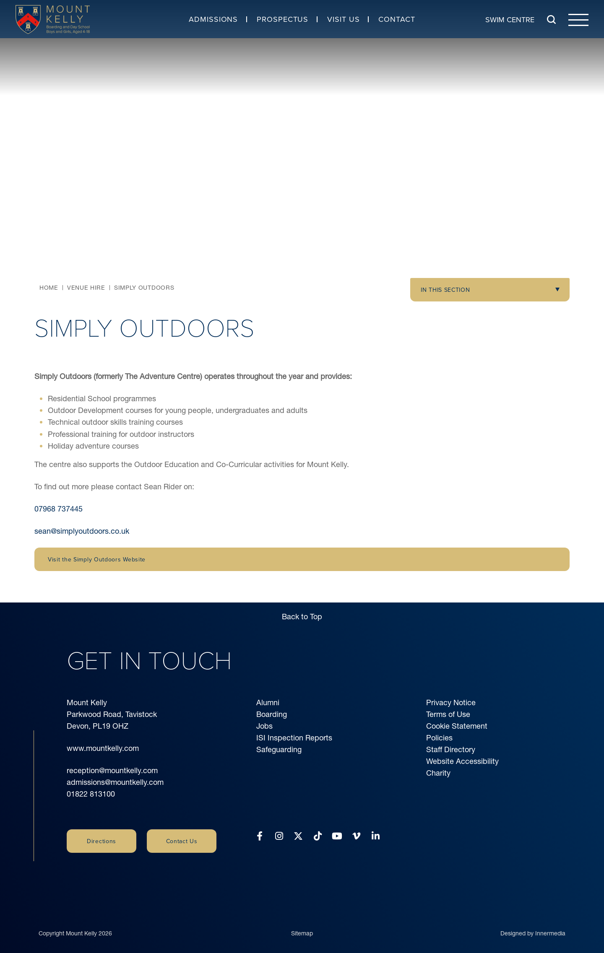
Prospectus (282, 19)
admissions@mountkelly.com (115, 782)
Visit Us (343, 19)
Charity (438, 773)
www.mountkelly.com (103, 748)
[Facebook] (260, 836)
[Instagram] (279, 836)
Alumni (267, 702)
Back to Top (302, 616)
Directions (101, 841)
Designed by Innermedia (532, 925)
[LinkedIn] (376, 836)
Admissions (213, 19)
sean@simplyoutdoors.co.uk (81, 531)
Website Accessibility (462, 761)
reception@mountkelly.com (112, 770)
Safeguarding (279, 749)
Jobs (264, 726)
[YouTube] (337, 836)
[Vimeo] (356, 836)
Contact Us (182, 841)
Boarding (271, 714)
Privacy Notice (451, 702)
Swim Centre (509, 19)
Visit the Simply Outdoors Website (97, 559)
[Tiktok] (318, 836)
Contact (396, 19)
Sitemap (302, 925)
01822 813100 (91, 794)
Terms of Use (448, 714)
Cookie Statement (456, 726)
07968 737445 (58, 509)
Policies (439, 738)
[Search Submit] (551, 19)
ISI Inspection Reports (294, 738)
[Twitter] (298, 836)
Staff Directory (450, 749)
